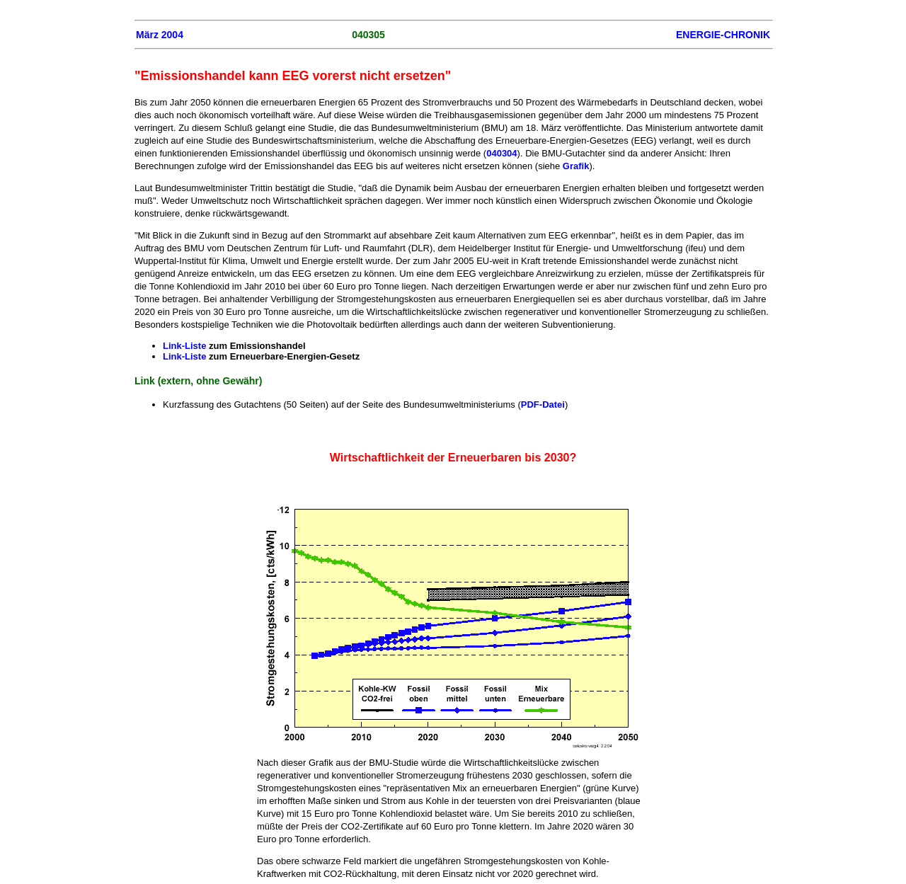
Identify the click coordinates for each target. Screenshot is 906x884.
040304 (501, 153)
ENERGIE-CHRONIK (723, 34)
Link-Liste (184, 345)
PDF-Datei (543, 404)
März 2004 (159, 34)
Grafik (576, 166)
